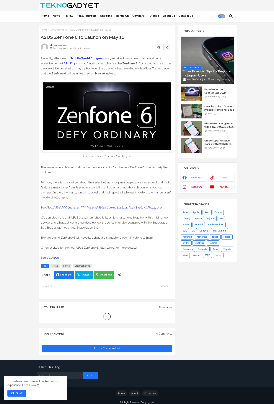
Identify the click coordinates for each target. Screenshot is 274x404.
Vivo (185, 255)
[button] (221, 16)
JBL (185, 230)
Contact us (150, 393)
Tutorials (153, 15)
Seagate (203, 249)
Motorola (202, 237)
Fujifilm (211, 218)
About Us (169, 15)
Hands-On (122, 15)
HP (221, 218)
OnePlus (199, 243)
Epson (198, 218)
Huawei (199, 224)
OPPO (186, 243)
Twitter (86, 274)
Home (45, 15)
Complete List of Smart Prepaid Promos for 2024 (219, 108)
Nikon (215, 237)
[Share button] (119, 275)
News (56, 15)
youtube (224, 187)
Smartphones (58, 29)
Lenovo (204, 230)
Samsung (188, 249)
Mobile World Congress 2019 (91, 58)
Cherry (186, 218)
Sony (215, 249)
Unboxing (106, 15)
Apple (196, 212)
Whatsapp (106, 274)
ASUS (67, 63)
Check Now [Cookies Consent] (29, 385)
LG (193, 230)
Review (68, 15)
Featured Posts (86, 15)
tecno (218, 255)
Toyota (227, 249)
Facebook (66, 274)
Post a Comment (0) (107, 348)
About (134, 393)
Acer (185, 212)
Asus (55, 265)
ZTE (207, 255)
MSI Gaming (219, 230)
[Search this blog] (60, 375)
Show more (165, 307)
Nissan (227, 237)
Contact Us (186, 15)
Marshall (187, 237)
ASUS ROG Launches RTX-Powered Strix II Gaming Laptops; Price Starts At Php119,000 (107, 207)
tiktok (224, 177)
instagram (196, 187)
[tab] (45, 16)
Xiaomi (196, 255)
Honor (186, 224)
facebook (196, 177)
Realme (213, 243)
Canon (218, 212)
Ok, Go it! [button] (17, 393)
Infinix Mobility (216, 224)
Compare (138, 15)
